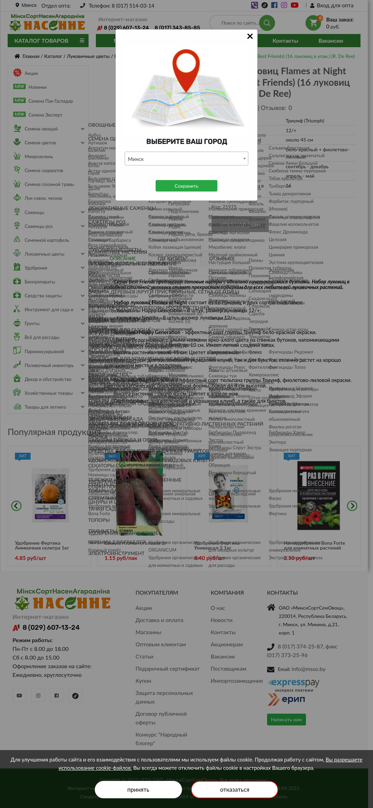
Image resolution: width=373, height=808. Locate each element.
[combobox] (186, 158)
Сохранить (186, 186)
